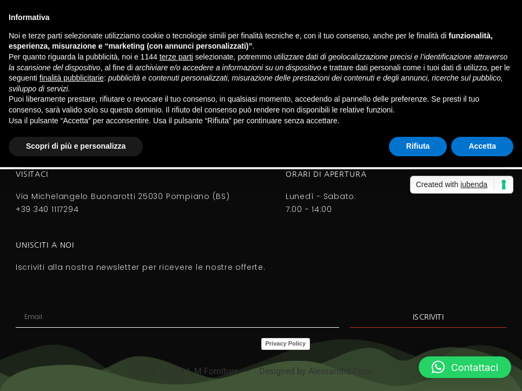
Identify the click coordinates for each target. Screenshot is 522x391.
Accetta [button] (482, 146)
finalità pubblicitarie (71, 78)
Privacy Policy (286, 343)
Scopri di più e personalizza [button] (75, 146)
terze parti (176, 56)
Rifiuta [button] (418, 146)
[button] (465, 367)
